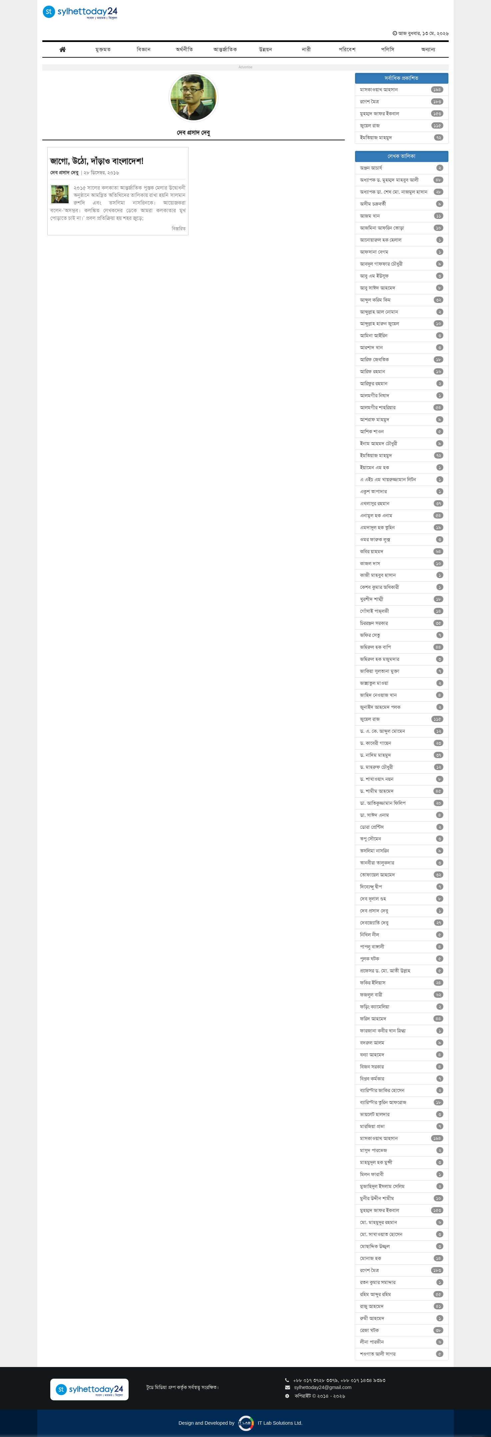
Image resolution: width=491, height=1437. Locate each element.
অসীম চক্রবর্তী (402, 204)
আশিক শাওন (402, 431)
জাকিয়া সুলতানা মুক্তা (402, 671)
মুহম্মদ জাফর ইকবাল (402, 113)
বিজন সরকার (402, 1066)
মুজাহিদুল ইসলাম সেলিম (402, 1186)
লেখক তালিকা (401, 156)
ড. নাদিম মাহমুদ (402, 755)
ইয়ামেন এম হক (402, 467)
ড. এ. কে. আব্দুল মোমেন (402, 731)
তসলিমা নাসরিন (402, 850)
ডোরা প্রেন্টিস (402, 827)
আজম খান (402, 216)
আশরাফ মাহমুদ (402, 419)
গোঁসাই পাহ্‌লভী (402, 611)
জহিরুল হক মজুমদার (402, 659)
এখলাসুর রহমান (402, 503)
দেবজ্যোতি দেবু (402, 922)
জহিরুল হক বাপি (402, 647)
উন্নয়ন (265, 49)
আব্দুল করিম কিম (402, 300)
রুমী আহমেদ (402, 1318)
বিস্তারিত (179, 229)
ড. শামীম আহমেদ (402, 791)
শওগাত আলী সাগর (402, 1354)
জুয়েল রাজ (402, 125)
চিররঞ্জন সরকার (402, 623)
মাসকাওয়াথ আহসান (402, 89)
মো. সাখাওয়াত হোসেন (402, 1234)
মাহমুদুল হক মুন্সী (402, 1162)
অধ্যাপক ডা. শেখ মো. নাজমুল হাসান (402, 192)
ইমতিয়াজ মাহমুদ (402, 137)
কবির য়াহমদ (402, 551)
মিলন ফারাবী (402, 1174)
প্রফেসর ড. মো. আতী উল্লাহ (402, 970)
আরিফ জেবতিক (402, 359)
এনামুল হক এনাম (402, 515)
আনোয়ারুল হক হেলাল (402, 240)
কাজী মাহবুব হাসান (402, 575)
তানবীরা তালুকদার (402, 862)
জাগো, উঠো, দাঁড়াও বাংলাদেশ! (96, 161)
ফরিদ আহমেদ (402, 1018)
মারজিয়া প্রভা (402, 1126)
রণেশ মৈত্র (402, 101)
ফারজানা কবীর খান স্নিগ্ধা (402, 1030)
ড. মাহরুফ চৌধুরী (402, 767)
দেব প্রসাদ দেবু (65, 172)
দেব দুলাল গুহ (402, 898)
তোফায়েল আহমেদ (402, 874)
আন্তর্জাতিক (225, 49)
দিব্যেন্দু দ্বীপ (402, 886)
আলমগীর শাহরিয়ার (402, 407)
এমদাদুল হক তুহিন (402, 527)
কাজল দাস (402, 563)
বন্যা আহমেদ (402, 1054)
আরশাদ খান (402, 347)
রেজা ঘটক (402, 1330)
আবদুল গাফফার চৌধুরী (402, 264)
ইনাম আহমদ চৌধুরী (402, 443)
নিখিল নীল (402, 934)
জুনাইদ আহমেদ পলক (402, 707)
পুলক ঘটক (402, 958)
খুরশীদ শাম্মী (402, 599)
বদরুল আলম (402, 1042)
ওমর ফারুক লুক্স (402, 539)
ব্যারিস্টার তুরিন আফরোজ (402, 1102)
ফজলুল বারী (402, 994)
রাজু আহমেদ (402, 1306)
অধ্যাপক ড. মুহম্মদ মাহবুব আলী (402, 180)
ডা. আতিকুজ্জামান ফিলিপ (402, 803)
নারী (306, 49)
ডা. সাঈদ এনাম (402, 815)
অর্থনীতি (184, 49)
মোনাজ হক (402, 1258)
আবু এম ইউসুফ (402, 276)
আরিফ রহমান (402, 371)
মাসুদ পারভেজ (402, 1150)
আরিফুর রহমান (402, 383)
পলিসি (388, 49)
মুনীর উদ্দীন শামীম (402, 1198)
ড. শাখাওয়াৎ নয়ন (402, 779)
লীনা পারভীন (402, 1342)
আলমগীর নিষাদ (402, 395)
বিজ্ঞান (144, 49)
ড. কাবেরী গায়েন (402, 743)
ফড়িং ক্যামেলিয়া (402, 1006)
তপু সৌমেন (402, 838)
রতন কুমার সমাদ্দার (402, 1282)
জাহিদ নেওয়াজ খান (402, 695)
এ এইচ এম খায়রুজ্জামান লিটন (402, 479)
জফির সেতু (402, 635)
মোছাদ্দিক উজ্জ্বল (402, 1246)
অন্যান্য (428, 49)
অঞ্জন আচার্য (402, 168)
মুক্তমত (103, 49)
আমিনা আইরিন (402, 335)
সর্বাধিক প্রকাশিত (401, 78)
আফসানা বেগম (402, 252)
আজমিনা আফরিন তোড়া (402, 228)
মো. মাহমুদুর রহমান (402, 1222)
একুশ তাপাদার (402, 491)
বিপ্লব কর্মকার (402, 1078)
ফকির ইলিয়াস (402, 982)
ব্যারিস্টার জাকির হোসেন (402, 1090)
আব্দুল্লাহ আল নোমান (402, 312)
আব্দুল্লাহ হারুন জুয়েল (402, 323)
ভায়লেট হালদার (402, 1114)
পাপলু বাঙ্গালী (402, 946)
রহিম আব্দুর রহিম (402, 1294)
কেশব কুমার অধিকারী (402, 587)
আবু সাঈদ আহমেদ (402, 288)
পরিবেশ (347, 49)
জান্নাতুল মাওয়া (402, 683)
